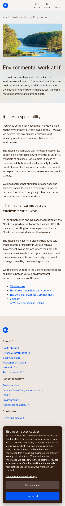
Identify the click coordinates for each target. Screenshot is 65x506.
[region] (32, 464)
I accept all (32, 496)
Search (36, 5)
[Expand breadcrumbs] (5, 17)
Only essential (32, 485)
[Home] (5, 5)
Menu (57, 5)
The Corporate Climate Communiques (32, 294)
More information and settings (21, 476)
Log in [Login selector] (47, 5)
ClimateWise (17, 286)
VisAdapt (15, 298)
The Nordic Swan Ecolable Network (30, 290)
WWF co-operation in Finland (27, 303)
